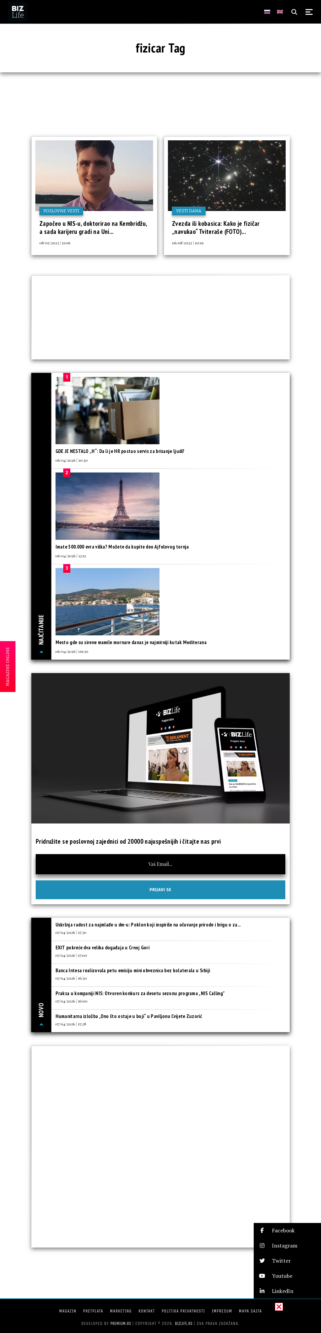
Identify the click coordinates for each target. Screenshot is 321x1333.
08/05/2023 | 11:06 (54, 242)
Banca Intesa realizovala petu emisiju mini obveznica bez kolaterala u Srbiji (133, 970)
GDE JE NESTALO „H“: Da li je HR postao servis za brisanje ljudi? (120, 451)
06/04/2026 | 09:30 (72, 651)
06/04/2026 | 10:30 (72, 460)
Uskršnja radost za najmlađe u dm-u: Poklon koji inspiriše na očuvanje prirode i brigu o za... (148, 924)
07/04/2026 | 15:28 (71, 1023)
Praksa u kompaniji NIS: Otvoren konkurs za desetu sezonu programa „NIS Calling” (140, 993)
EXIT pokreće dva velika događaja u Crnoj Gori (103, 947)
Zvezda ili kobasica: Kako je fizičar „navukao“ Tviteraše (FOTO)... (216, 227)
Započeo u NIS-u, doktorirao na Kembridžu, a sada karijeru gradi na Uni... (93, 227)
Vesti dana (189, 210)
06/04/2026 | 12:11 (71, 555)
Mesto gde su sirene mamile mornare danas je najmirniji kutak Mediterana (131, 642)
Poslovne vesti (61, 210)
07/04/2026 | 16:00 (71, 1001)
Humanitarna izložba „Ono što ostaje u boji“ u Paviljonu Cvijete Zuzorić (129, 1016)
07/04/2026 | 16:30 (71, 978)
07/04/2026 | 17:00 (71, 955)
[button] (287, 1230)
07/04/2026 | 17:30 (71, 932)
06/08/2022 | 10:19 (188, 242)
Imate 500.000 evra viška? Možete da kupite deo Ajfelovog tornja (122, 546)
